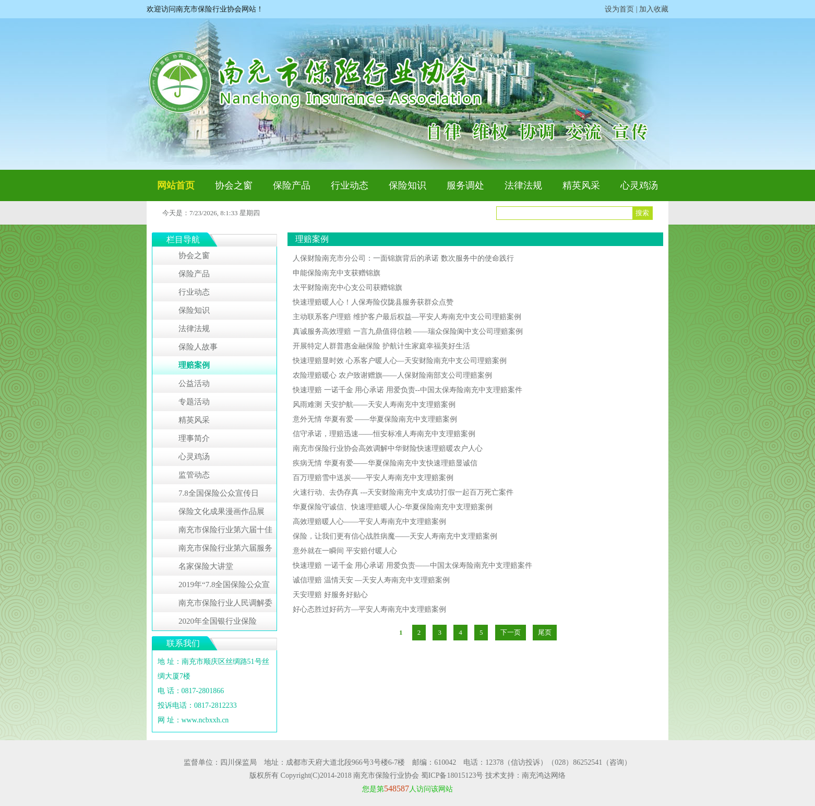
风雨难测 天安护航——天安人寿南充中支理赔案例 (374, 404)
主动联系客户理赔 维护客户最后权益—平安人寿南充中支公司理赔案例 (407, 317)
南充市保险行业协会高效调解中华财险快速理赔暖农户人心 (388, 448)
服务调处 (465, 185)
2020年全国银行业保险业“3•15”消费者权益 (217, 623)
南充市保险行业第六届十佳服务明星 (225, 532)
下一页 (510, 632)
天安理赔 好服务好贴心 (330, 595)
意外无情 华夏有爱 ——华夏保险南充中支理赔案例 (375, 419)
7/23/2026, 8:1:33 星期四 (224, 213)
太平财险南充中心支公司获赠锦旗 (347, 287)
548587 (396, 788)
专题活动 (194, 402)
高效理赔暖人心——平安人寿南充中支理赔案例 (369, 521)
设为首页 (619, 9)
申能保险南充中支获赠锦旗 (336, 273)
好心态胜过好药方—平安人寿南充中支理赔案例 (369, 609)
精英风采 (581, 185)
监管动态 (194, 475)
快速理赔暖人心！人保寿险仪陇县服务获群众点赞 (373, 302)
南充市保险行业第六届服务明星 (225, 550)
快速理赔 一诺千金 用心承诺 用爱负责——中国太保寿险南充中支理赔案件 (412, 565)
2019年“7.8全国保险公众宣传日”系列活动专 (224, 587)
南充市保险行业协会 (386, 775)
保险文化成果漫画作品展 (221, 511)
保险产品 (291, 185)
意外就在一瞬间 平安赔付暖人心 (345, 551)
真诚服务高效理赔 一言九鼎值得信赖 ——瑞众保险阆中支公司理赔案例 (408, 331)
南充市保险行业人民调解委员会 (225, 605)
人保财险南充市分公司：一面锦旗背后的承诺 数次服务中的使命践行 (403, 258)
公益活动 (194, 383)
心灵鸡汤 (639, 185)
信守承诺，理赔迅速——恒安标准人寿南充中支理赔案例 (384, 434)
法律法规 (523, 185)
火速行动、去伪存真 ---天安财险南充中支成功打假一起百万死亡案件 (403, 492)
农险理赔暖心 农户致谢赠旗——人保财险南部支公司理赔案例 (392, 375)
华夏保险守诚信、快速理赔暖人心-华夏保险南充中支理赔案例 (393, 507)
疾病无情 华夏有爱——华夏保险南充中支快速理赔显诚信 (385, 463)
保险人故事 (198, 347)
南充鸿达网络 (544, 775)
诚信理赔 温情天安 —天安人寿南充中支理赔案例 (371, 580)
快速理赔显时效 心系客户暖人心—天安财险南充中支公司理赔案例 (400, 361)
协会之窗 (234, 185)
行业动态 (349, 185)
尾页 (545, 632)
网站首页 (176, 185)
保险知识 (407, 185)
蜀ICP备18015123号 (452, 775)
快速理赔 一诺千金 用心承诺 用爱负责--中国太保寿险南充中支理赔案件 (407, 390)
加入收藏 (653, 9)
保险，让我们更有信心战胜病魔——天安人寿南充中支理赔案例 (395, 536)
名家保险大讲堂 (205, 566)
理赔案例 (194, 365)
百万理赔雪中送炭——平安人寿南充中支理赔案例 (373, 478)
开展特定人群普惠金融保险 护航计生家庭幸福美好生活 (381, 346)
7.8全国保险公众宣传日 (218, 493)
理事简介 (194, 438)
